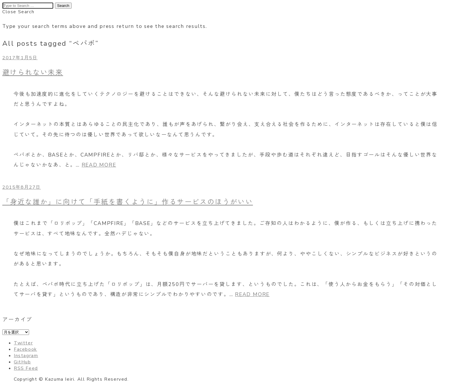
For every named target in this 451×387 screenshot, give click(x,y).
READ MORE (99, 164)
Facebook (25, 349)
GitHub (22, 362)
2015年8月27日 (21, 187)
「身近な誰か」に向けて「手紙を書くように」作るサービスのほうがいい (127, 202)
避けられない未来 (32, 72)
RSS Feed (26, 368)
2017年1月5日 (19, 58)
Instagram (26, 355)
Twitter (23, 343)
